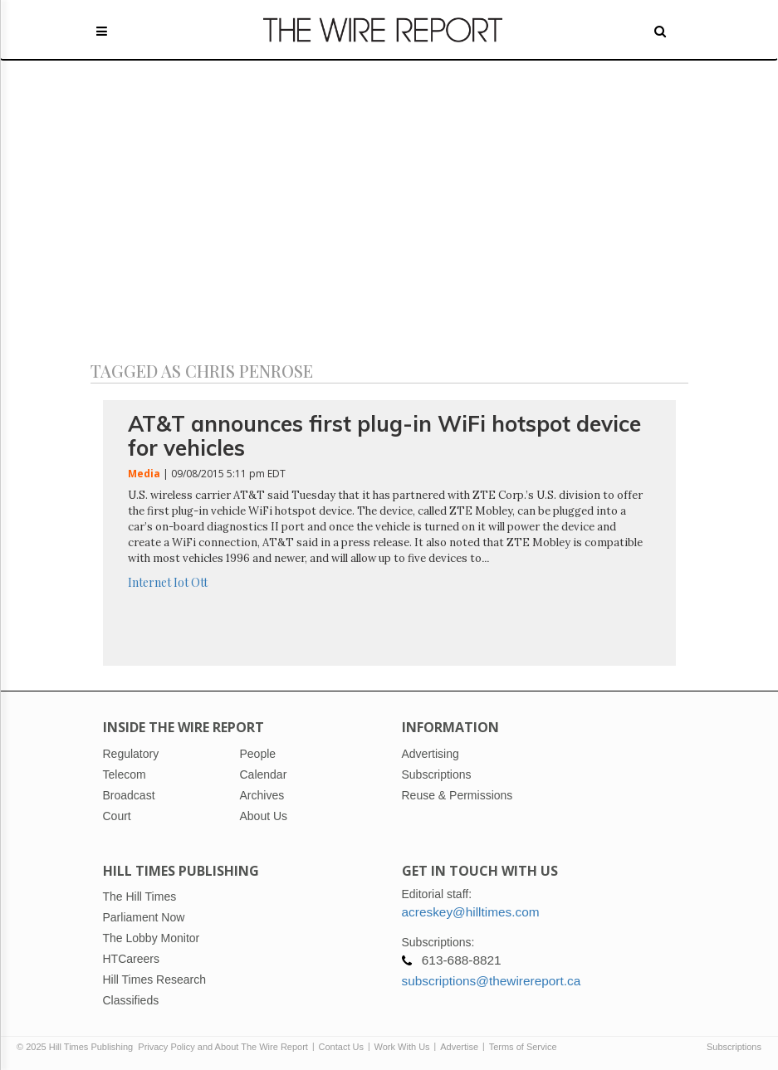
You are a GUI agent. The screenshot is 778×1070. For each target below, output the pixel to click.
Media (144, 474)
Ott (199, 582)
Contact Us (341, 1047)
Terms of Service (523, 1047)
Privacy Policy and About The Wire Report (223, 1047)
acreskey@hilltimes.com (471, 912)
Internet (149, 582)
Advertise (459, 1047)
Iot (181, 582)
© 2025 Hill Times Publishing (77, 1047)
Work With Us (402, 1047)
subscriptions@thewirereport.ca (491, 981)
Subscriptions (734, 1047)
